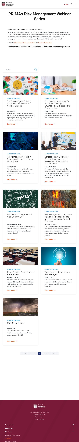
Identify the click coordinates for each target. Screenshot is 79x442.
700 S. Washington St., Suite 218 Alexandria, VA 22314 (39, 413)
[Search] (20, 69)
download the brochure (46, 43)
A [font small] (64, 4)
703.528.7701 (40, 417)
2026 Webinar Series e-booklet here (25, 43)
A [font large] (68, 4)
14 (53, 353)
